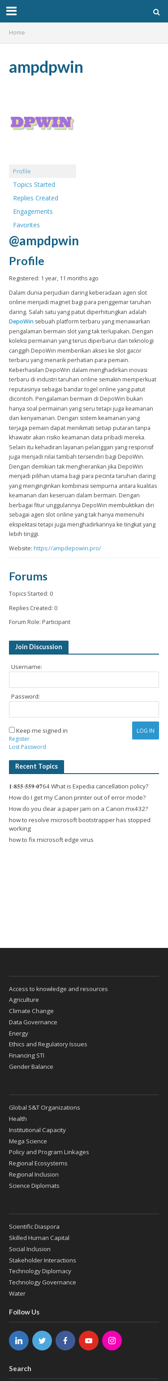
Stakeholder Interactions (42, 1260)
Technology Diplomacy (40, 1271)
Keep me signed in (42, 730)
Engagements (33, 211)
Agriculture (24, 1000)
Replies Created (35, 198)
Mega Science (28, 1141)
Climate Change (31, 1011)
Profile (22, 171)
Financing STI (26, 1055)
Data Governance (33, 1022)
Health (18, 1119)
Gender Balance (31, 1066)
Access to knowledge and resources (58, 989)
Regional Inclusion (34, 1174)
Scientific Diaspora (34, 1226)
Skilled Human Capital (39, 1238)
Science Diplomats (34, 1186)
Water (17, 1293)
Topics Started (34, 184)
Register (19, 739)
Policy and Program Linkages (49, 1152)
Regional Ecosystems (38, 1163)
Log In (146, 731)
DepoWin (21, 321)
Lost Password (27, 747)
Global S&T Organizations (44, 1107)
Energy (18, 1033)
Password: (25, 696)
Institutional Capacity (37, 1130)
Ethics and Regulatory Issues (48, 1044)
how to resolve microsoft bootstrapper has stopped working (80, 824)
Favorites (26, 225)
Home (17, 32)
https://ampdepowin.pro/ (67, 548)
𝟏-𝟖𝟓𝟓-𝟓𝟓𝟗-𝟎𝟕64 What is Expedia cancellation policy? (78, 786)
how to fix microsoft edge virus (51, 840)
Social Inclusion (30, 1249)
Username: (26, 667)
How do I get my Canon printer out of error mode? (77, 797)
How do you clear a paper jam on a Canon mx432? (78, 809)
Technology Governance (42, 1282)
